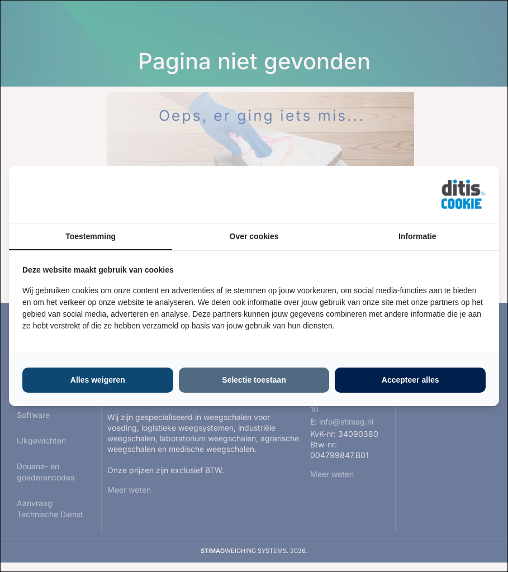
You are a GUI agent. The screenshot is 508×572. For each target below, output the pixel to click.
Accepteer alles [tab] (410, 379)
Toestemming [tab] (90, 236)
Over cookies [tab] (254, 236)
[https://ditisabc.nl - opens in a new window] (463, 194)
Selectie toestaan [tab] (254, 379)
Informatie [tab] (417, 236)
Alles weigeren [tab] (97, 379)
